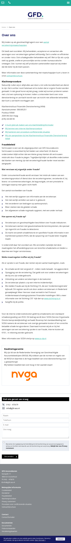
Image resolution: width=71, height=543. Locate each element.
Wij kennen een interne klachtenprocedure (23, 128)
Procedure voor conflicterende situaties (17, 504)
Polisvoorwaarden (8, 528)
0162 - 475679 (8, 479)
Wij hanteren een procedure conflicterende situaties (27, 132)
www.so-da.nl (40, 338)
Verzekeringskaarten (9, 531)
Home (4, 27)
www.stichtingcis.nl (52, 298)
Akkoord (60, 539)
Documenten (7, 526)
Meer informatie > (40, 540)
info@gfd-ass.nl (13, 408)
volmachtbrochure (14, 76)
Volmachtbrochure (9, 507)
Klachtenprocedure (9, 498)
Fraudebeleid (7, 496)
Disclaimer (6, 493)
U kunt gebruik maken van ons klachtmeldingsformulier (29, 125)
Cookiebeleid (7, 490)
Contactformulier (8, 517)
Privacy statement (9, 501)
